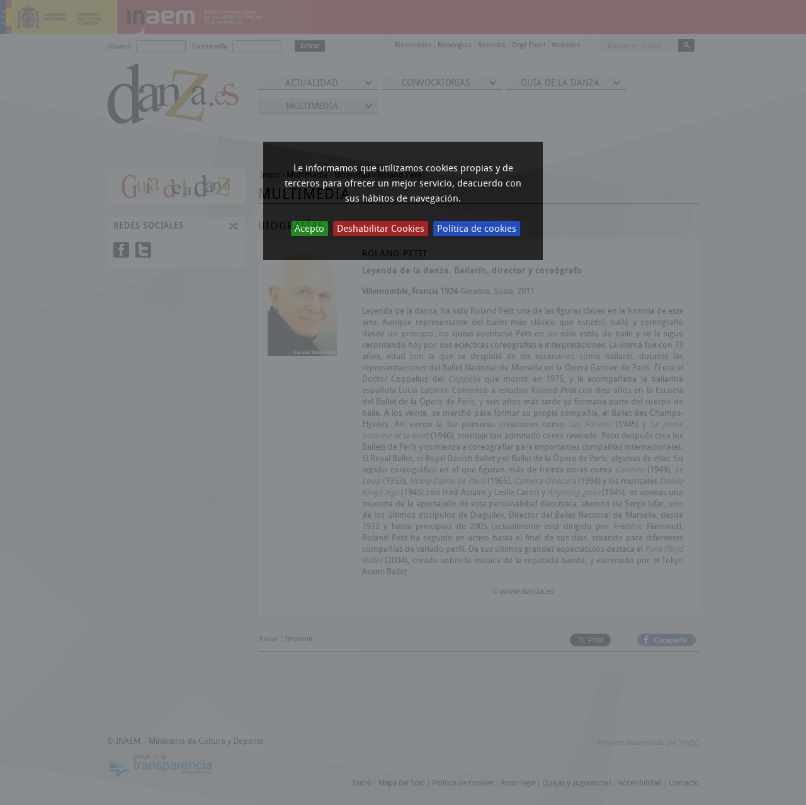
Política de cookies (476, 228)
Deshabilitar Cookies (380, 228)
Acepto (309, 228)
